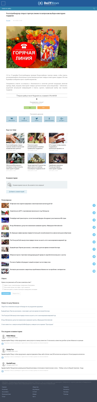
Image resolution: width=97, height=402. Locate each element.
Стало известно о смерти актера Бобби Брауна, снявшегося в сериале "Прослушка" (27, 324)
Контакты (66, 389)
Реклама (65, 392)
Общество (36, 387)
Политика (5, 389)
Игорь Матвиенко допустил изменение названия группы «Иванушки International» (27, 320)
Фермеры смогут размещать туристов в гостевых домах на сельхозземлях (26, 343)
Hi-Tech (35, 392)
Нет (43, 107)
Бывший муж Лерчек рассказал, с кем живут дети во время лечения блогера (25, 311)
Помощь (65, 394)
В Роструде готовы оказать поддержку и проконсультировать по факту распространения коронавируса (57, 148)
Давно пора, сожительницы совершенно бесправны (19, 285)
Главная (4, 387)
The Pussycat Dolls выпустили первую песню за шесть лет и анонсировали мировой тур (28, 315)
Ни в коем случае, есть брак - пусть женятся (17, 287)
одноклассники (49, 120)
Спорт (3, 396)
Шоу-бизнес (36, 389)
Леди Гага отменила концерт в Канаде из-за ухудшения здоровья (22, 306)
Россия (8, 20)
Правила (66, 387)
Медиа (34, 394)
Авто (34, 396)
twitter (36, 120)
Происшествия (6, 394)
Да (30, 107)
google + (61, 120)
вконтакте (12, 120)
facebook (24, 120)
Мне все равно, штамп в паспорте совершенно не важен (20, 289)
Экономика (5, 392)
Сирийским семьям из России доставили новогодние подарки (56, 167)
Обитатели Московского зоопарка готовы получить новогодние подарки (14, 167)
